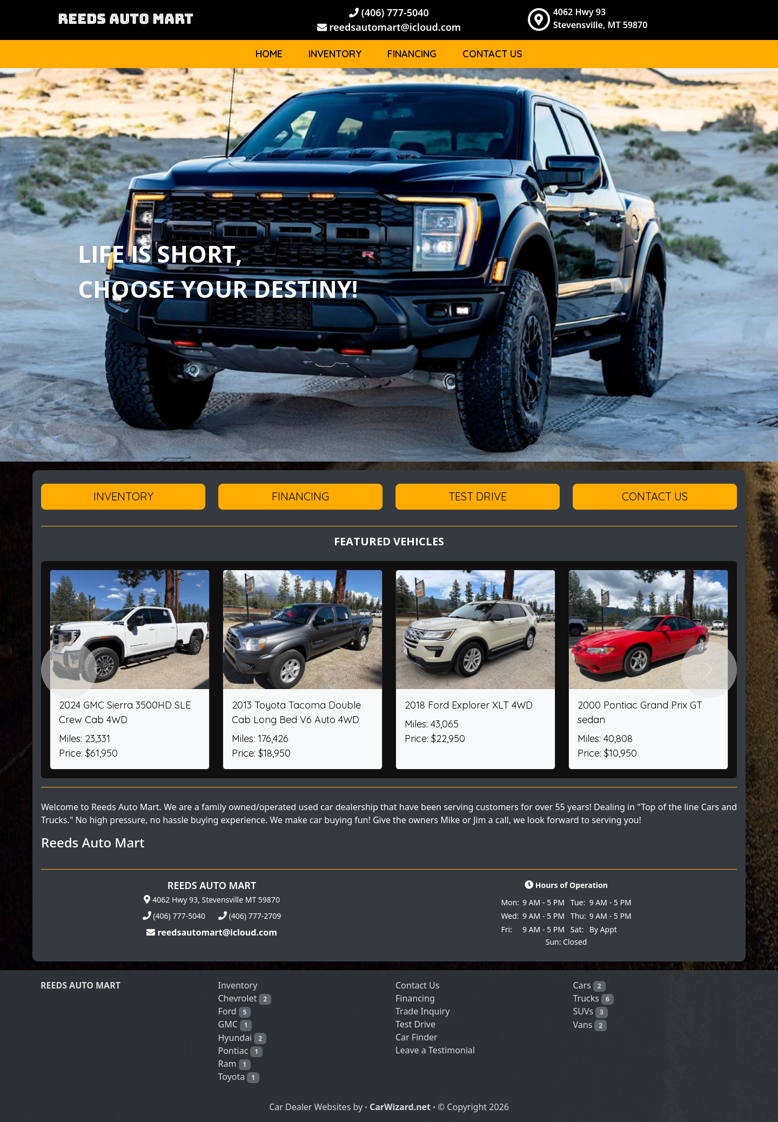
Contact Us (492, 54)
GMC (235, 1024)
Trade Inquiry (422, 1011)
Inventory (334, 54)
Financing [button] (300, 496)
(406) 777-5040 (389, 12)
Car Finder (416, 1037)
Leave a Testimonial (435, 1050)
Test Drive (415, 1024)
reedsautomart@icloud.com (389, 27)
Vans (590, 1025)
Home (269, 54)
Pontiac (240, 1051)
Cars (589, 985)
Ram (234, 1064)
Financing (412, 54)
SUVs (590, 1011)
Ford (234, 1011)
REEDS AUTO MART (125, 18)
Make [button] (658, 89)
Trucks (593, 998)
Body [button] (706, 89)
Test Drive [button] (477, 496)
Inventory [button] (123, 496)
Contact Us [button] (655, 496)
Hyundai (242, 1038)
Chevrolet (244, 998)
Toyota (238, 1077)
